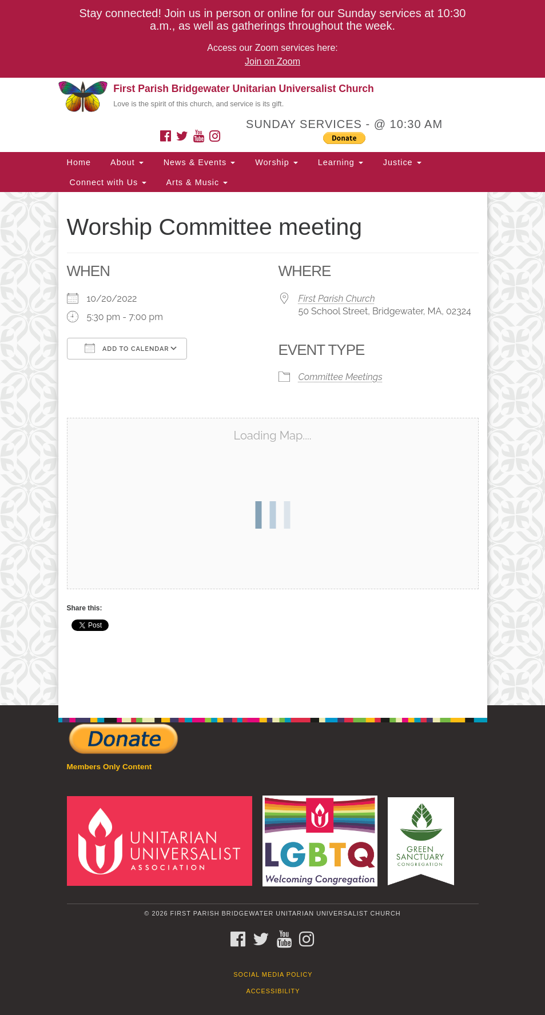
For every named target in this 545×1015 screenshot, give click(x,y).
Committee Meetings (341, 376)
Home (79, 162)
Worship (275, 162)
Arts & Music (196, 182)
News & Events (198, 162)
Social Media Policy (272, 974)
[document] (272, 448)
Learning (339, 162)
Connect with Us (107, 182)
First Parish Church (337, 298)
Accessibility (273, 991)
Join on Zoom (272, 61)
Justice (400, 162)
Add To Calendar (127, 348)
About (126, 162)
